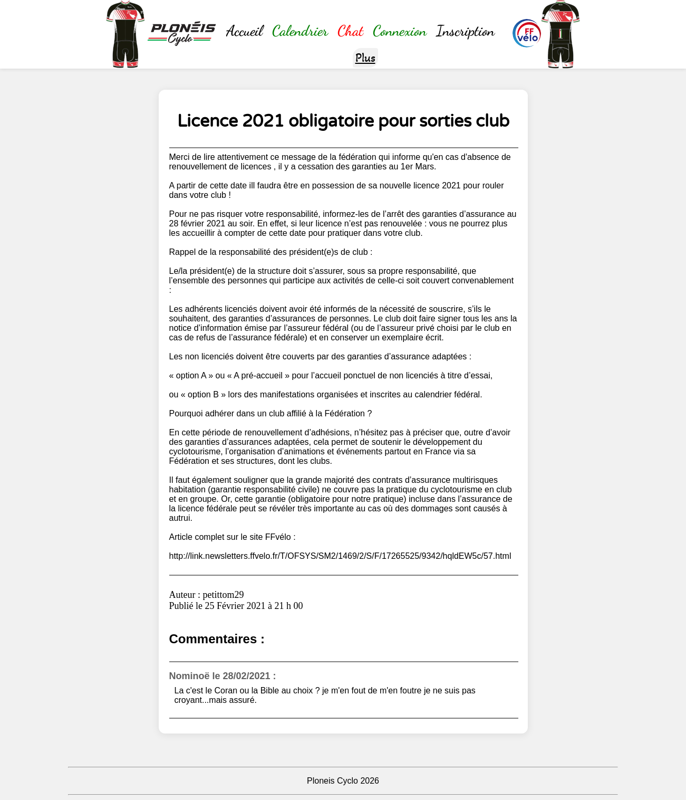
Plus (365, 58)
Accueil (244, 31)
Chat (350, 31)
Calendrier (300, 31)
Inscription (465, 31)
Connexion (400, 31)
